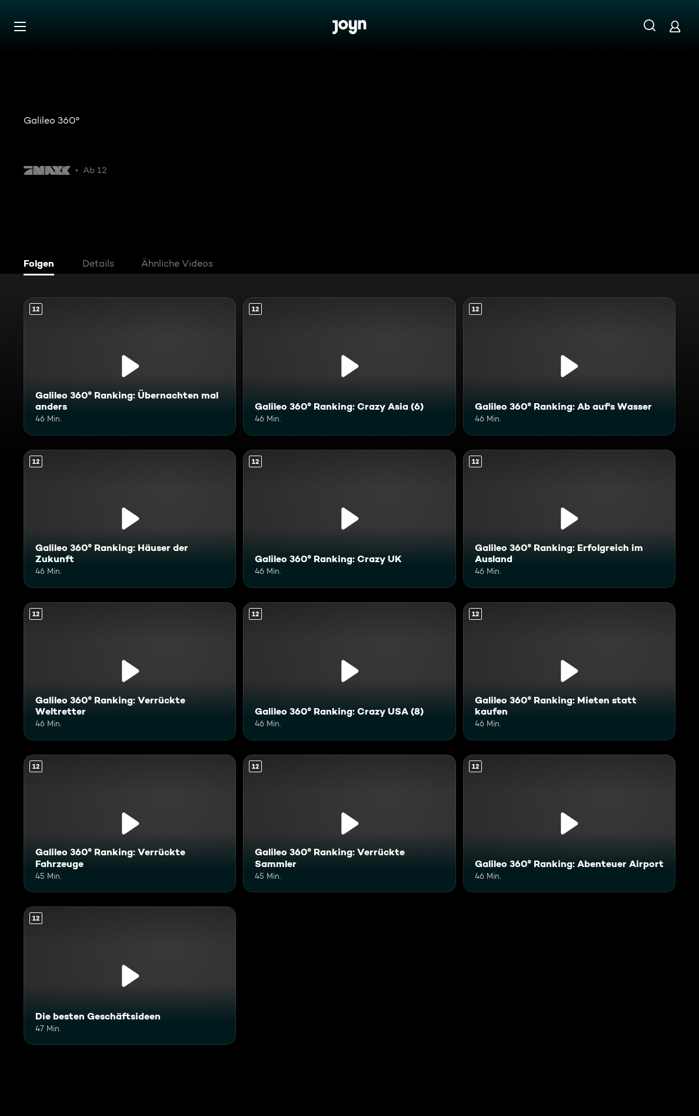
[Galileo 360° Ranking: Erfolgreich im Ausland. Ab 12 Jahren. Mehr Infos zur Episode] (569, 519)
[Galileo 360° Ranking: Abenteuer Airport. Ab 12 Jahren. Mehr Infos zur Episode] (569, 824)
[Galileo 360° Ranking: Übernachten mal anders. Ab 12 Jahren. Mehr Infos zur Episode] (130, 366)
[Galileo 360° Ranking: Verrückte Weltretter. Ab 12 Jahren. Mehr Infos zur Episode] (130, 671)
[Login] (675, 26)
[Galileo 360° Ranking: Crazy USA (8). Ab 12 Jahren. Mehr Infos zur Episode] (349, 671)
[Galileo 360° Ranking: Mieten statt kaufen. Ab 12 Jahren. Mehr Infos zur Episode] (569, 671)
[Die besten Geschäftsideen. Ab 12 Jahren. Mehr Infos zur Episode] (130, 975)
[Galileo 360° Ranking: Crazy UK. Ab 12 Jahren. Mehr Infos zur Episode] (349, 519)
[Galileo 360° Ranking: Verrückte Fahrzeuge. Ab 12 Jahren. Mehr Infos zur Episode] (130, 824)
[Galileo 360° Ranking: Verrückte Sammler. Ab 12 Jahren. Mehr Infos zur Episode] (349, 824)
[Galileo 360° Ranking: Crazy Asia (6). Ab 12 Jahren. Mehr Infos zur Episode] (349, 366)
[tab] (41, 264)
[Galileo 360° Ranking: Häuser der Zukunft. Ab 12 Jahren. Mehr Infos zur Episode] (130, 519)
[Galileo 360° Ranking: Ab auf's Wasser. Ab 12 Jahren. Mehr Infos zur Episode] (569, 366)
